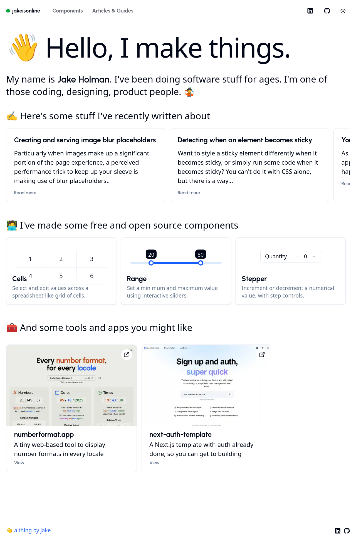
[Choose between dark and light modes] (343, 11)
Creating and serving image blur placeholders (85, 140)
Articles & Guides (112, 11)
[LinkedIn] (310, 10)
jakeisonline (26, 11)
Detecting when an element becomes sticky (245, 140)
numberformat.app (44, 435)
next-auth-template (180, 435)
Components (67, 11)
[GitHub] (327, 10)
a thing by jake (32, 530)
